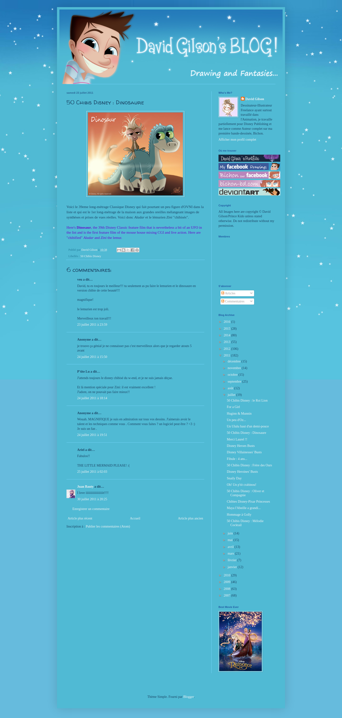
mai (230, 540)
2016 (227, 322)
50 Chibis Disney (90, 256)
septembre (235, 381)
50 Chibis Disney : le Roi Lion (247, 400)
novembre (235, 368)
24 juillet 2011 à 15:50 (92, 357)
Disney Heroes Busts (241, 446)
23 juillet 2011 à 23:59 (92, 324)
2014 (227, 335)
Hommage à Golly (239, 514)
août (231, 388)
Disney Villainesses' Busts (244, 452)
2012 (227, 349)
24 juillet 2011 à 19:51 (92, 435)
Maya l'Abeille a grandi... (244, 508)
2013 (227, 342)
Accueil (135, 518)
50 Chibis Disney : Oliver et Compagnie (245, 493)
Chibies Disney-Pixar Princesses (248, 501)
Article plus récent (80, 518)
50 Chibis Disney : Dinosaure (246, 433)
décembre (234, 361)
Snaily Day (234, 478)
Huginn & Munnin (239, 413)
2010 (227, 575)
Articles (228, 293)
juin (230, 533)
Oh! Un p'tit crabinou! (241, 484)
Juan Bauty (85, 486)
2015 (227, 328)
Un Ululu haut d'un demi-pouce (248, 426)
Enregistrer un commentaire (90, 509)
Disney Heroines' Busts (242, 471)
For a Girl (233, 407)
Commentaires (232, 301)
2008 (227, 589)
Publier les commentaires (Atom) (108, 526)
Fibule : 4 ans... (237, 459)
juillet (232, 395)
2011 (227, 355)
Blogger (188, 697)
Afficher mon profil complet (237, 139)
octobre (233, 374)
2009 (227, 582)
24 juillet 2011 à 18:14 (92, 398)
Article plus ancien (190, 518)
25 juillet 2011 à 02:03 (92, 471)
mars (231, 553)
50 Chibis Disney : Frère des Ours (249, 465)
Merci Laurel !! (237, 439)
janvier (233, 567)
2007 (227, 595)
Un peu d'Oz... (236, 420)
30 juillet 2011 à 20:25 (92, 499)
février (232, 560)
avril (231, 547)
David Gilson (255, 99)
